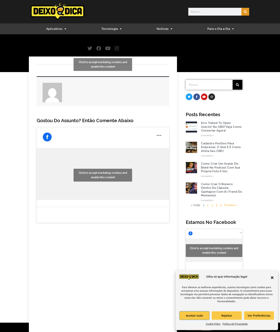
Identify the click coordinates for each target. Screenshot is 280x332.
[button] (272, 278)
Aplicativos (56, 29)
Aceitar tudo (194, 315)
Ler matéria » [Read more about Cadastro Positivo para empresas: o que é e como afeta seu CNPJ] (207, 156)
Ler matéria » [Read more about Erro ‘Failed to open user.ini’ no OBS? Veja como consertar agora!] (207, 135)
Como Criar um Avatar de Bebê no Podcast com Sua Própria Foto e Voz (220, 167)
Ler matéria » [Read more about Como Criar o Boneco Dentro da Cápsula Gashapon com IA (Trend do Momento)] (207, 200)
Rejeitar (226, 315)
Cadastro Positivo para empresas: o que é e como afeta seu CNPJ (221, 147)
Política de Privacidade (235, 324)
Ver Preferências (259, 315)
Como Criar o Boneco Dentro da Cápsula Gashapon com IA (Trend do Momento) (221, 190)
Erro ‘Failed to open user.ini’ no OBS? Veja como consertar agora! (221, 126)
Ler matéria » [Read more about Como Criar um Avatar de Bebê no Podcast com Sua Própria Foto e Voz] (207, 176)
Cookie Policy (213, 324)
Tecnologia (111, 29)
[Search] (245, 12)
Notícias (164, 29)
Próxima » (231, 205)
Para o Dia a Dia (220, 29)
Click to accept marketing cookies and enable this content (103, 64)
